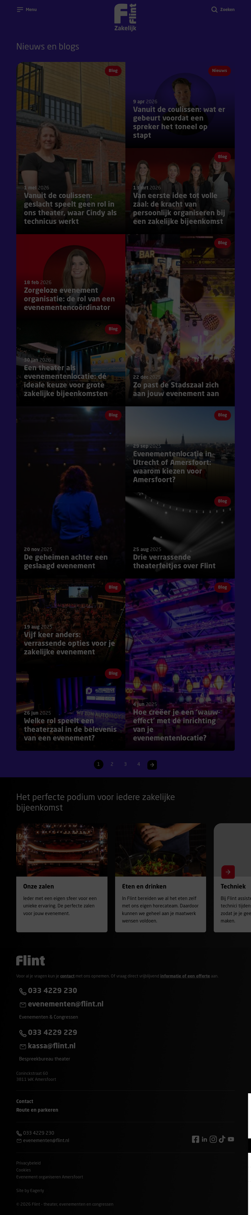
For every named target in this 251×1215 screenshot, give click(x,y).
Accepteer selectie (210, 1206)
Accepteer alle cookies (210, 1192)
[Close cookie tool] (243, 1102)
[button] (206, 1145)
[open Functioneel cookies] (243, 1146)
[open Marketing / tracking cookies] (243, 1160)
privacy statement (191, 1130)
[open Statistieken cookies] (243, 1174)
